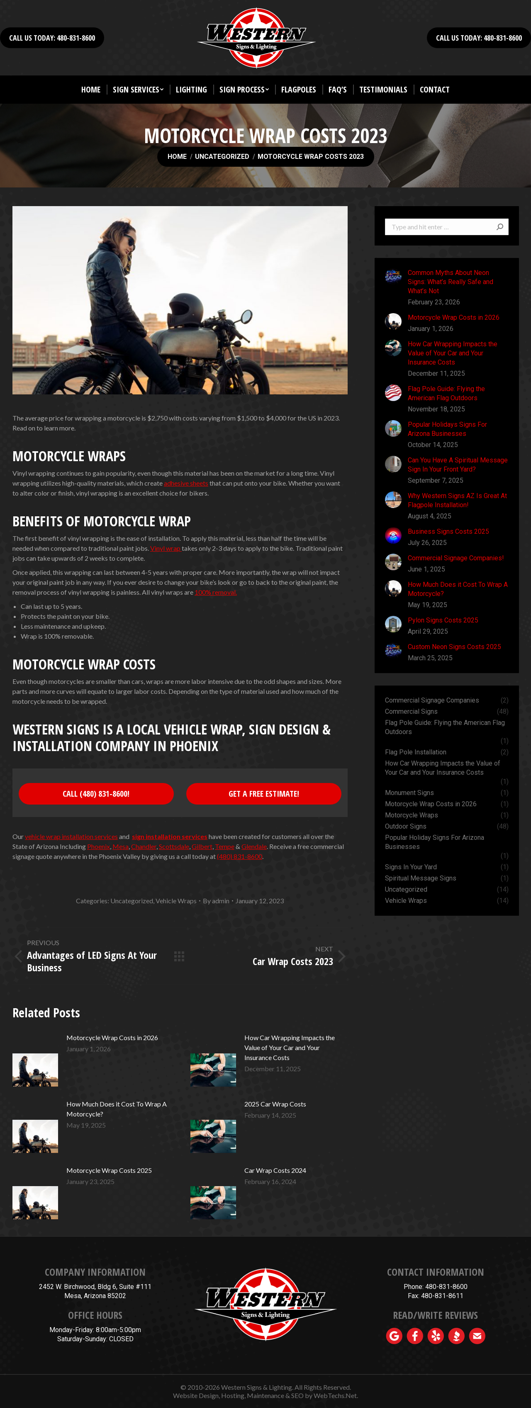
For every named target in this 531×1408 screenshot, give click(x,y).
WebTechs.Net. (336, 1395)
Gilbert (202, 846)
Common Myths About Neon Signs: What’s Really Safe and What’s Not (450, 282)
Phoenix (98, 846)
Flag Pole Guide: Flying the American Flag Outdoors (446, 393)
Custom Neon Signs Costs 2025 (454, 647)
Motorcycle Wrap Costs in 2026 (112, 1037)
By (216, 901)
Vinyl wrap (166, 548)
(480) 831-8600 (239, 856)
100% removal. (216, 592)
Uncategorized (131, 901)
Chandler (143, 846)
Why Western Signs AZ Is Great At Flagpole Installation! (457, 500)
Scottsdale (174, 846)
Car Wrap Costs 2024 (275, 1170)
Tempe (224, 846)
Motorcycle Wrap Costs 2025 (109, 1170)
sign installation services (169, 836)
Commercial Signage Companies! (456, 558)
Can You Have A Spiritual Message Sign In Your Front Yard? (458, 464)
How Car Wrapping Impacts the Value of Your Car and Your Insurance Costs (289, 1047)
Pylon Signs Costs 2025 (443, 620)
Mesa (120, 846)
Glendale (254, 846)
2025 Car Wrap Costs (275, 1104)
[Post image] (35, 1061)
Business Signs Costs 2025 (448, 531)
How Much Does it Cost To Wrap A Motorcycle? (116, 1109)
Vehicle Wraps (176, 901)
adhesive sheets (186, 483)
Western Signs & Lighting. (257, 1387)
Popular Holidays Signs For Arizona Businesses (447, 429)
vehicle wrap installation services (71, 836)
